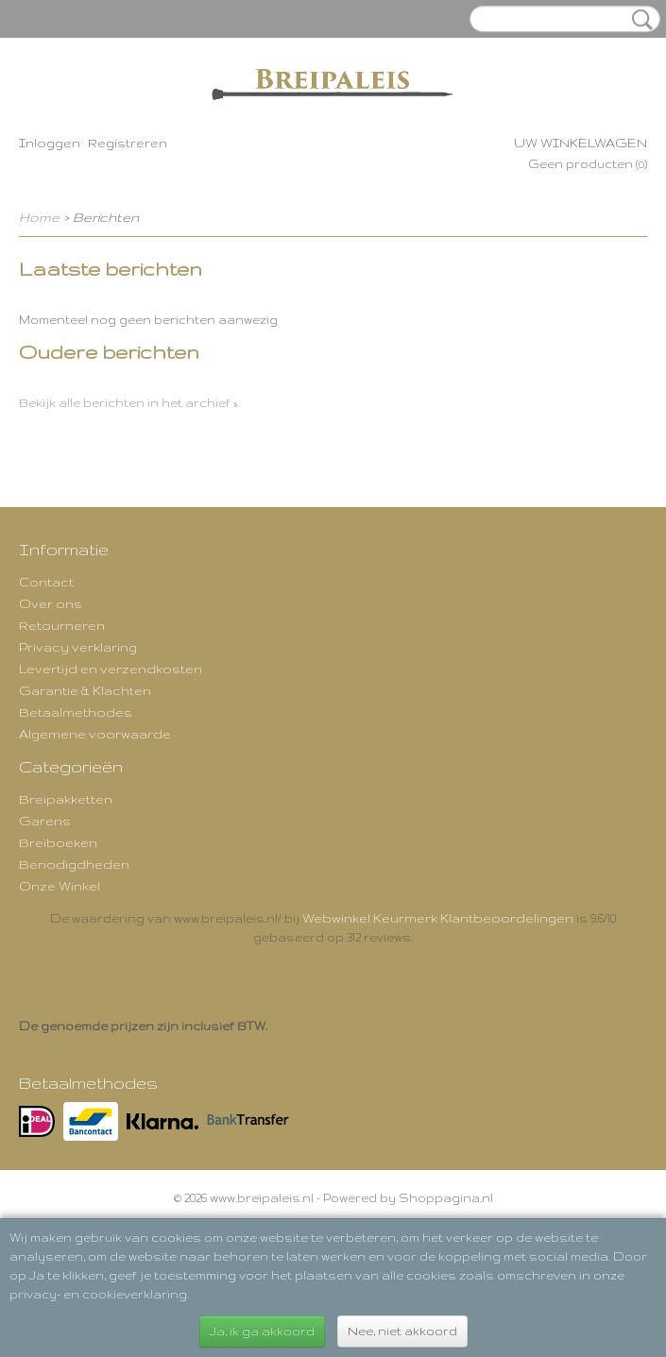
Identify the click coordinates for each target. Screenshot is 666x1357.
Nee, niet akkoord (402, 1331)
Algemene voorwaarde (95, 733)
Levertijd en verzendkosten (110, 668)
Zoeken (638, 20)
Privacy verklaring (78, 646)
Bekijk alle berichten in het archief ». (129, 403)
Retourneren (62, 625)
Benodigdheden (74, 864)
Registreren (127, 142)
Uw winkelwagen (580, 142)
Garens (45, 820)
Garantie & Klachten (85, 690)
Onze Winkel (59, 885)
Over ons (50, 603)
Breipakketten (65, 799)
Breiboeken (58, 842)
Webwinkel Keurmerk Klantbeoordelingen (437, 917)
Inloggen (49, 142)
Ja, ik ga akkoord (262, 1331)
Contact (46, 581)
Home (39, 217)
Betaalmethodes (75, 712)
